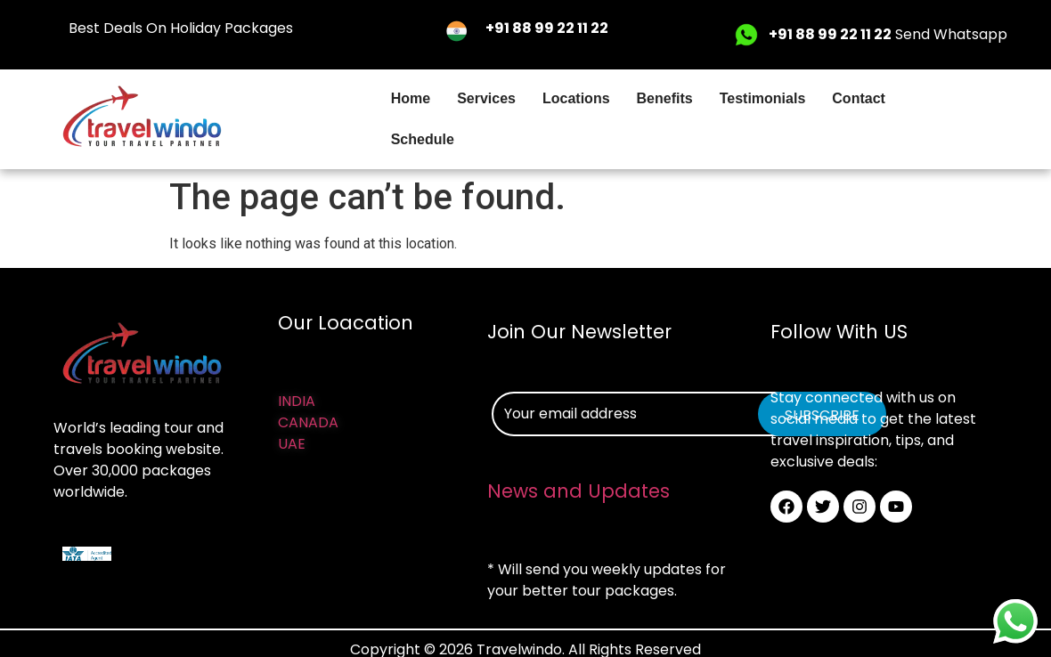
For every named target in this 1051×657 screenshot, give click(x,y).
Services (486, 98)
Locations (576, 98)
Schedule (422, 139)
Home (410, 98)
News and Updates (578, 491)
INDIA (296, 401)
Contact (858, 98)
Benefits (665, 98)
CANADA (308, 422)
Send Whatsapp (888, 34)
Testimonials (763, 98)
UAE (292, 444)
